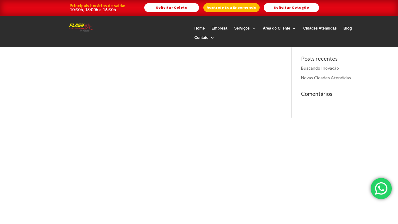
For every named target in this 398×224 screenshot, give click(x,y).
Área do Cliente (276, 28)
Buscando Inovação (320, 68)
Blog (348, 28)
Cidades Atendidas (320, 28)
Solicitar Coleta (171, 7)
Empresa (219, 28)
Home (199, 28)
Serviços (242, 28)
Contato (201, 37)
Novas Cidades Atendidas (326, 77)
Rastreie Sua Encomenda (231, 7)
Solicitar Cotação (291, 7)
